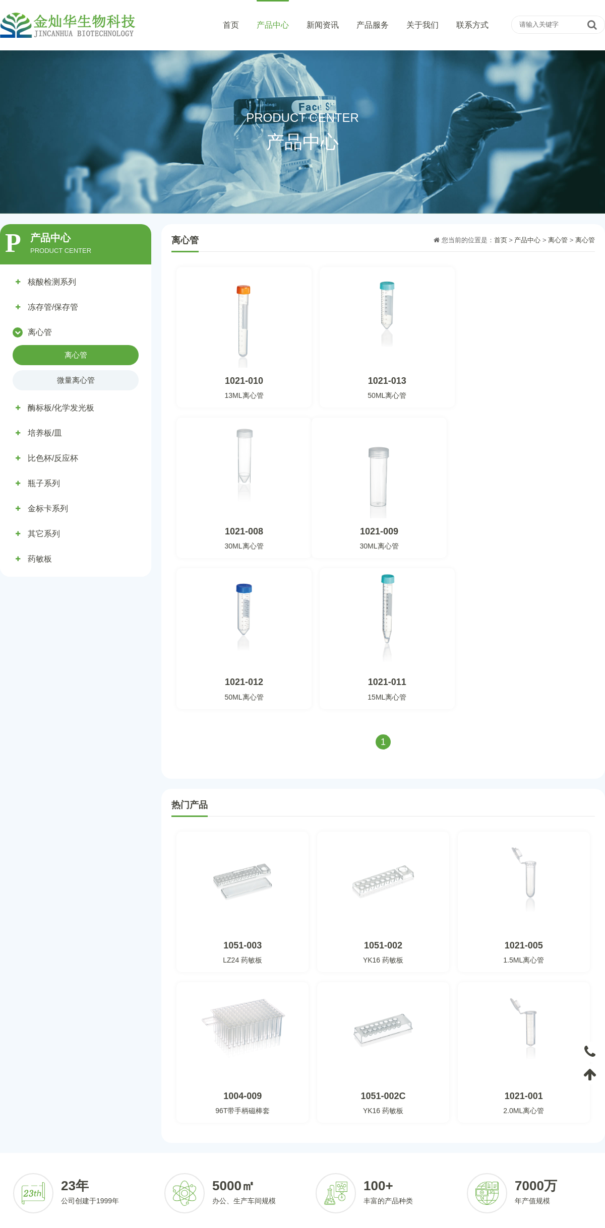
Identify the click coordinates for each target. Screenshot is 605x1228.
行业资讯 (275, 1148)
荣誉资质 (450, 1148)
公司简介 (450, 1133)
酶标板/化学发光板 (61, 407)
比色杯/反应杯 (53, 458)
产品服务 (372, 25)
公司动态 (275, 1133)
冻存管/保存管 (53, 307)
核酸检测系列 (52, 282)
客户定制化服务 (372, 1133)
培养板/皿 (45, 433)
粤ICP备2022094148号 (421, 1216)
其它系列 (44, 533)
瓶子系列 (44, 483)
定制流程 (362, 1148)
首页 (231, 25)
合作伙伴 (362, 1163)
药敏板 (40, 559)
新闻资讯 (323, 25)
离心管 (40, 332)
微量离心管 (76, 380)
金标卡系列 (48, 508)
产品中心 (273, 25)
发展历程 (450, 1163)
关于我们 (422, 25)
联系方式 (472, 25)
